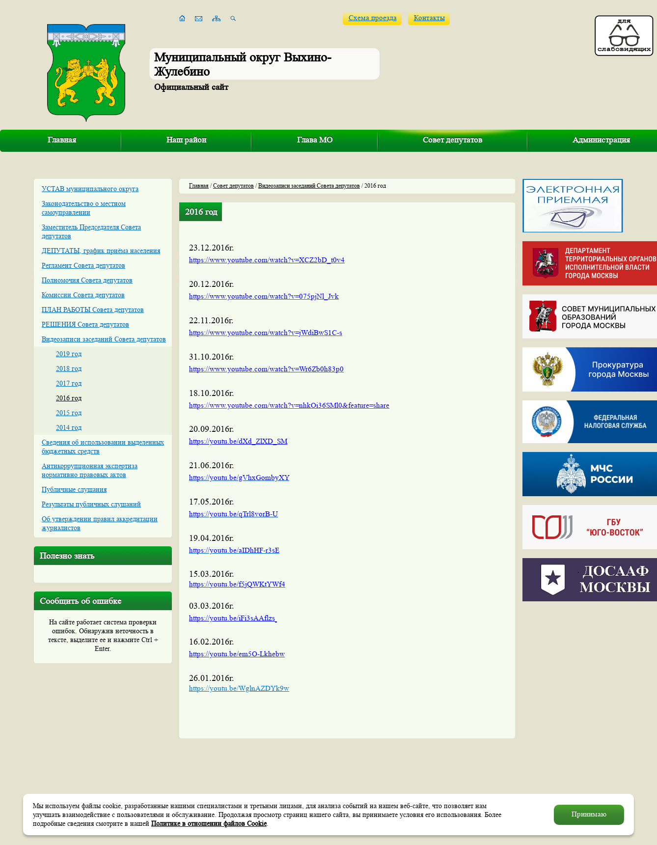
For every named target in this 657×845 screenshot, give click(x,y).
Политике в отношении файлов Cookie (209, 823)
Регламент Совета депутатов (83, 265)
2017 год (69, 383)
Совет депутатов (452, 139)
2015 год (69, 413)
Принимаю (589, 814)
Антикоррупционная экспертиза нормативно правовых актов (89, 470)
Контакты (429, 18)
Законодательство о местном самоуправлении (84, 207)
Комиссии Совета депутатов (83, 295)
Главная (62, 139)
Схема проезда (373, 18)
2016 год (69, 398)
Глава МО (314, 139)
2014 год (69, 427)
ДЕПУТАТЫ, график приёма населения (101, 250)
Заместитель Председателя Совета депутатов (91, 231)
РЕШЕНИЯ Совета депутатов (85, 324)
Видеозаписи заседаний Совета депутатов (104, 339)
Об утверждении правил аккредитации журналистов (100, 523)
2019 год (69, 354)
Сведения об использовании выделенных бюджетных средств (103, 446)
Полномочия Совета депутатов (87, 280)
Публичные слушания (74, 489)
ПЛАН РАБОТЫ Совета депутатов (93, 309)
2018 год (69, 368)
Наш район (186, 139)
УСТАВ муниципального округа (90, 189)
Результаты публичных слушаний (91, 504)
